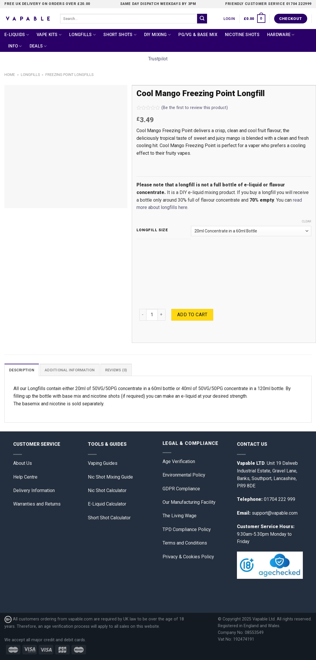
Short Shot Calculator (109, 517)
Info (15, 46)
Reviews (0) (116, 370)
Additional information (70, 370)
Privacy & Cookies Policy (188, 556)
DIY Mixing (157, 35)
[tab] (21, 370)
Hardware (281, 35)
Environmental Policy (184, 475)
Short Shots (119, 35)
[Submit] (202, 19)
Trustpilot (158, 59)
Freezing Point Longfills (69, 74)
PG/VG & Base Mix (197, 34)
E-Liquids (16, 35)
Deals (38, 46)
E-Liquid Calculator (107, 504)
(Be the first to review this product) (182, 107)
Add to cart (192, 314)
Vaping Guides (102, 463)
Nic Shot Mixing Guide (110, 477)
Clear (306, 221)
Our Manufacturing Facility (189, 502)
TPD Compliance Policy (187, 529)
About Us (22, 463)
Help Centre (25, 477)
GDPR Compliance (181, 488)
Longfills (82, 35)
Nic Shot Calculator (107, 490)
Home (9, 74)
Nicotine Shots (242, 34)
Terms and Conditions (185, 543)
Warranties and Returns (37, 504)
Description (21, 370)
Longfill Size (152, 230)
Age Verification (179, 461)
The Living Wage (180, 515)
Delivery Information (34, 490)
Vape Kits (49, 35)
